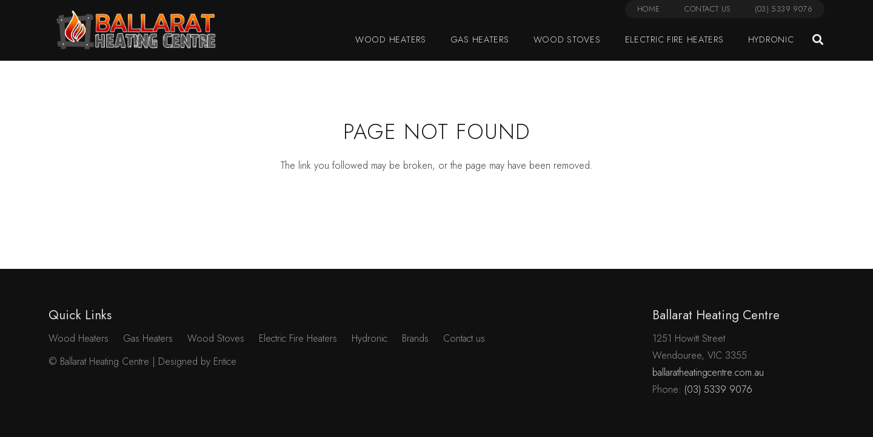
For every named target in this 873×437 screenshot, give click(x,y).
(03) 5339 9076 (718, 389)
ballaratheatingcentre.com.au (708, 372)
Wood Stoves (215, 338)
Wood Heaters (78, 338)
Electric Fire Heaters (298, 338)
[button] (818, 39)
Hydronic (369, 338)
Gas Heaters (148, 338)
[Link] (136, 30)
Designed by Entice (197, 361)
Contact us (464, 338)
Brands (415, 338)
